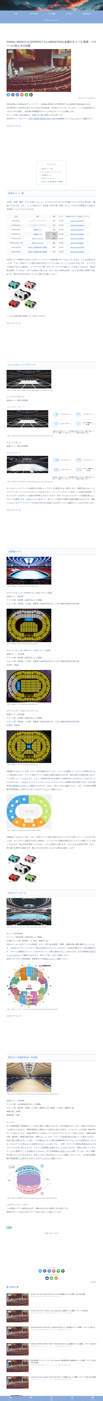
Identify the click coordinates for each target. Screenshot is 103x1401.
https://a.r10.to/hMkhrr (77, 238)
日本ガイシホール (48, 178)
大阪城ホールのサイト (21, 786)
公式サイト (31, 499)
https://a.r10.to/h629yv (77, 221)
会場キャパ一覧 (47, 169)
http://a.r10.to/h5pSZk (77, 230)
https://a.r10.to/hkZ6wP (77, 247)
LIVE (9, 1227)
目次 (48, 164)
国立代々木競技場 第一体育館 (52, 182)
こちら (77, 119)
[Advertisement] (51, 32)
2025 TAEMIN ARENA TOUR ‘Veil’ (42, 119)
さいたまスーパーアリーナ (51, 172)
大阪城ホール (46, 175)
